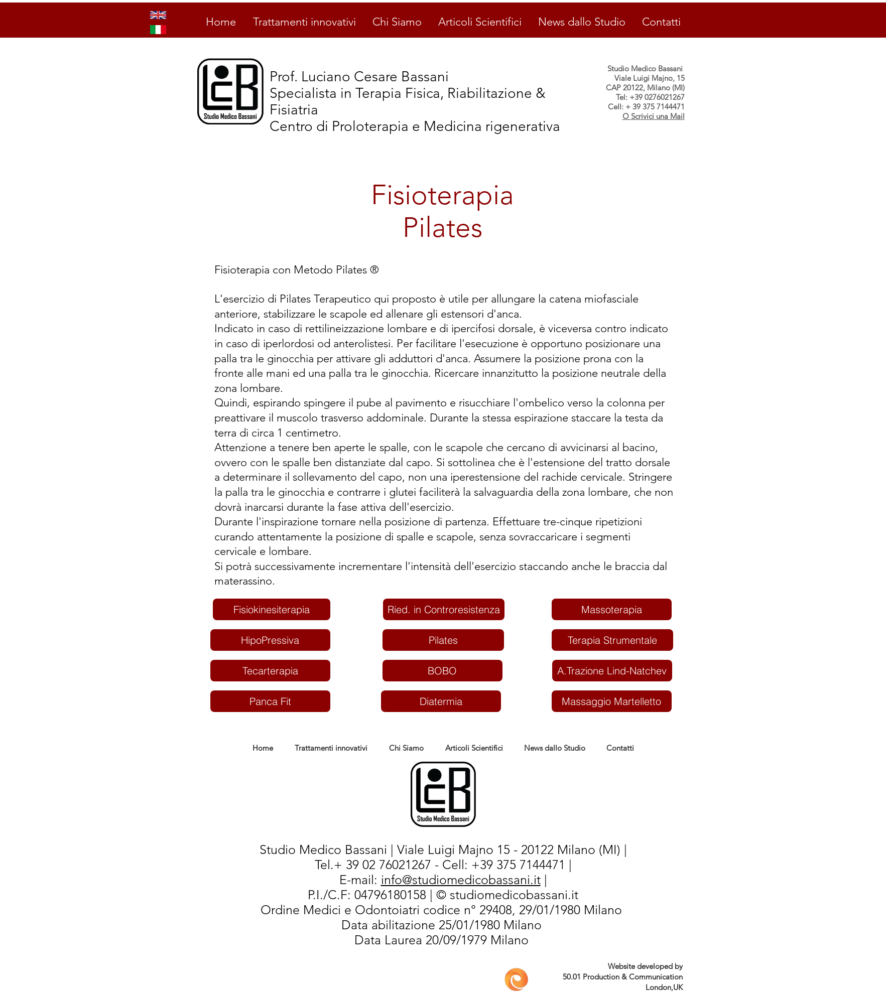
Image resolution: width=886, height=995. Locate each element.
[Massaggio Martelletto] (612, 701)
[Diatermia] (441, 701)
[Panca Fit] (270, 701)
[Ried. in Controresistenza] (443, 609)
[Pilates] (443, 640)
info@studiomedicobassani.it (461, 879)
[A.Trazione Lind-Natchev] (612, 670)
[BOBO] (442, 670)
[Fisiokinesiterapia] (271, 609)
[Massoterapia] (612, 609)
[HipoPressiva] (270, 640)
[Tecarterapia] (270, 670)
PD (338, 925)
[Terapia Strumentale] (612, 640)
